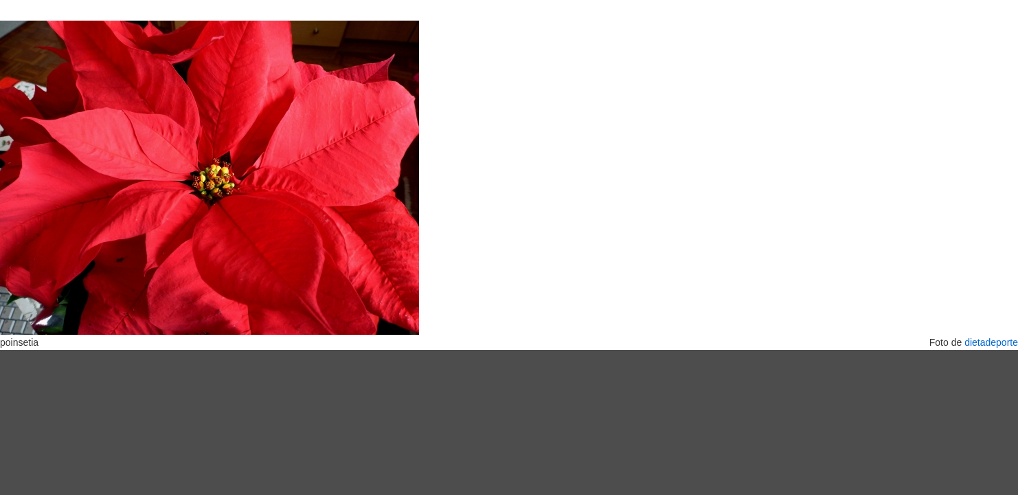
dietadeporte (991, 342)
